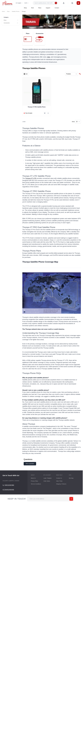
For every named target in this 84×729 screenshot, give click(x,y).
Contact (57, 7)
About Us (33, 478)
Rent (32, 7)
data (48, 57)
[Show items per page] (78, 121)
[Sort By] (71, 74)
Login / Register (47, 478)
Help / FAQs (59, 481)
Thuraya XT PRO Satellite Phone (37, 107)
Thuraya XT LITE (30, 178)
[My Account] (63, 3)
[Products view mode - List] (27, 74)
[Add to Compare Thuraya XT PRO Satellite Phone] (48, 113)
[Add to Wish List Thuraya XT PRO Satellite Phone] (44, 113)
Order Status (46, 481)
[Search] (56, 3)
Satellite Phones (15, 11)
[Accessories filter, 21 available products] (11, 23)
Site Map (71, 478)
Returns (64, 484)
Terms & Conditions (36, 484)
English (19, 3)
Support (48, 7)
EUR (27, 3)
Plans (39, 7)
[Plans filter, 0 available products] (11, 20)
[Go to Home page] (7, 3)
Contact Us (59, 478)
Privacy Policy (34, 481)
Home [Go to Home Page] (3, 11)
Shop (25, 7)
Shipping (58, 484)
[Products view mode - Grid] (24, 74)
